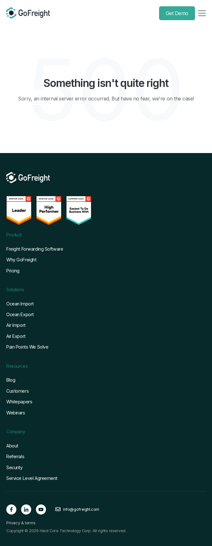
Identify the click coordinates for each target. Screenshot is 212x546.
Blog (10, 380)
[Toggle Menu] (202, 13)
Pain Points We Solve (27, 347)
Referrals (15, 456)
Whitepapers (19, 401)
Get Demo (177, 13)
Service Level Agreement (31, 478)
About (12, 445)
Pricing (13, 270)
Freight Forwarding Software (34, 249)
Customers (17, 391)
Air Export (16, 336)
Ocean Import (20, 303)
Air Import (16, 325)
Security (14, 467)
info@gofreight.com (81, 509)
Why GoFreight (21, 259)
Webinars (15, 412)
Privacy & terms (20, 523)
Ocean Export (20, 314)
